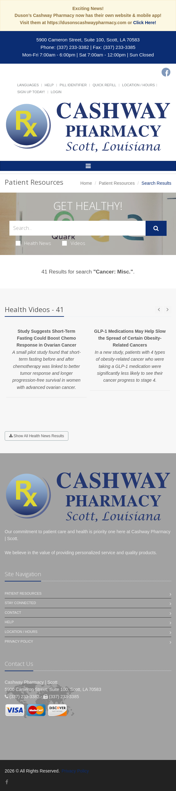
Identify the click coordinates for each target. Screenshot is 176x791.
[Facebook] (166, 72)
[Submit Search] (156, 228)
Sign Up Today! (31, 92)
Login (56, 92)
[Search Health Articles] (77, 228)
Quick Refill (104, 85)
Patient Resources (117, 183)
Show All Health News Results (36, 436)
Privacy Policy (19, 641)
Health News (33, 243)
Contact (13, 612)
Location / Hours (138, 85)
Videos (73, 243)
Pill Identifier (73, 85)
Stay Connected (20, 603)
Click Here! (144, 22)
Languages (28, 85)
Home (86, 183)
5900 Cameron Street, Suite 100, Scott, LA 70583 (88, 39)
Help (49, 85)
